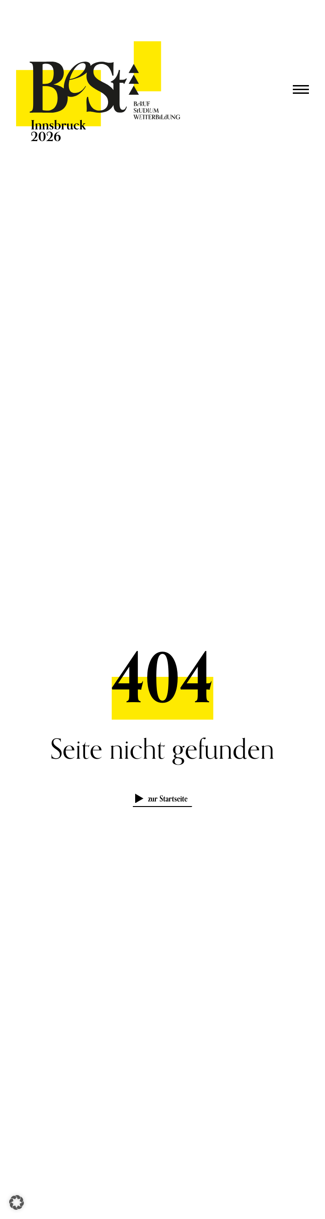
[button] (16, 1202)
